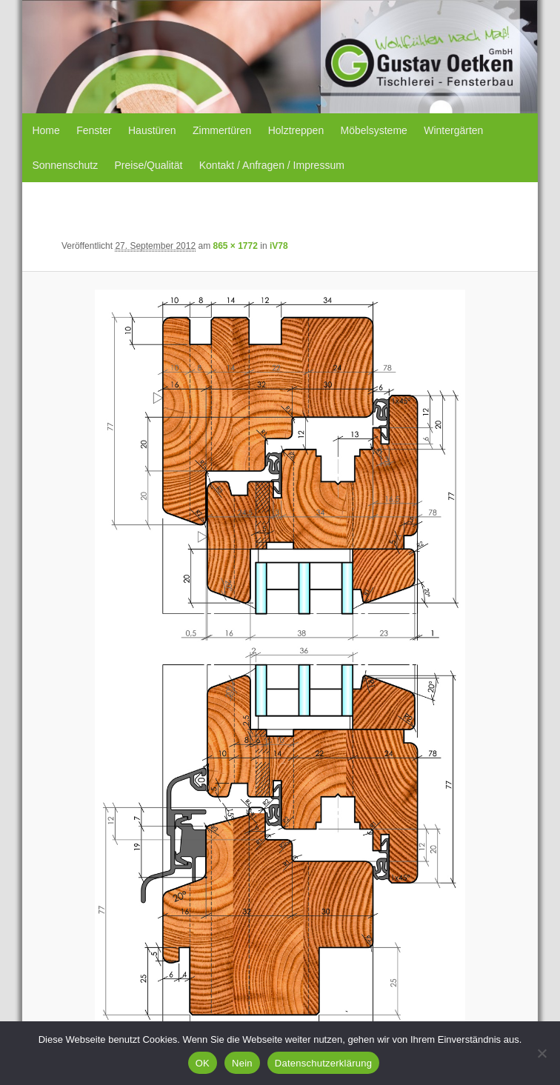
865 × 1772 (235, 246)
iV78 (279, 246)
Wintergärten (453, 130)
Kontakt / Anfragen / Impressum (271, 165)
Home (45, 130)
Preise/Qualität (149, 165)
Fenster (93, 130)
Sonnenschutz (65, 165)
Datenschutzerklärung (323, 1063)
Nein (242, 1063)
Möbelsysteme (374, 130)
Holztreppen (296, 130)
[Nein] (541, 1053)
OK (203, 1063)
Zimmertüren (222, 130)
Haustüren (152, 130)
